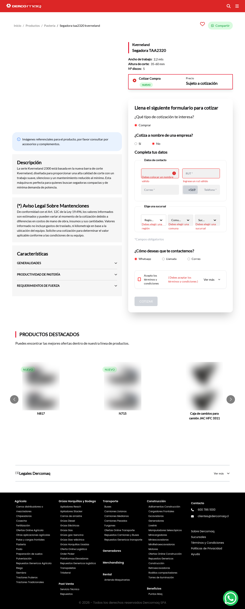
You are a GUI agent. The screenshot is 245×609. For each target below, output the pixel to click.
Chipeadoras (24, 516)
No (156, 143)
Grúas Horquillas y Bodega (77, 501)
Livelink (152, 525)
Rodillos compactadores (162, 572)
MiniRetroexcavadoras (161, 544)
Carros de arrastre (71, 516)
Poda (19, 549)
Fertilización (23, 525)
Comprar (143, 125)
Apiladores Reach (70, 506)
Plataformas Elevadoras (74, 558)
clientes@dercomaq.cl (213, 516)
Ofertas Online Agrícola (29, 530)
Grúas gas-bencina (71, 535)
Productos (33, 25)
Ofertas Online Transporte (119, 530)
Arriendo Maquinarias (117, 579)
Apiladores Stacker (71, 511)
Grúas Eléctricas (69, 525)
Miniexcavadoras (158, 539)
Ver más (212, 279)
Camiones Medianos (116, 516)
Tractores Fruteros (26, 577)
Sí (138, 143)
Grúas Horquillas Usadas (74, 544)
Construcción (156, 501)
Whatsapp (143, 258)
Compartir (220, 25)
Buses (107, 506)
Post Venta (66, 584)
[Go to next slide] (230, 399)
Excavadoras (156, 516)
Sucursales (198, 537)
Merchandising (113, 563)
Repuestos (66, 594)
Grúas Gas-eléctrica (72, 539)
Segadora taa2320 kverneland (80, 25)
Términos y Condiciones (207, 543)
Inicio (17, 25)
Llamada (169, 258)
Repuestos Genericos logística (78, 563)
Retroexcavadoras (159, 568)
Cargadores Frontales (161, 511)
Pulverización (24, 558)
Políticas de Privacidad (206, 548)
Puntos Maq (155, 594)
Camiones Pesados (115, 520)
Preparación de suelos (29, 553)
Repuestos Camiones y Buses (121, 535)
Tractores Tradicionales (30, 582)
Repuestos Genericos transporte (123, 539)
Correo (193, 258)
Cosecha (21, 520)
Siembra (21, 572)
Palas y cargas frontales (30, 539)
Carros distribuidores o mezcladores (29, 509)
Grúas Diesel (67, 520)
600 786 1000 (206, 510)
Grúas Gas (66, 530)
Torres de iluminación (161, 577)
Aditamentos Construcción (164, 506)
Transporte (110, 501)
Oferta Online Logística (73, 549)
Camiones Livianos (115, 511)
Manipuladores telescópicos (165, 530)
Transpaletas (68, 568)
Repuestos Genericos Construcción (160, 561)
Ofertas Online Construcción (165, 553)
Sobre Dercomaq (202, 531)
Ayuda (195, 554)
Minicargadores (157, 535)
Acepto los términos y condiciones (151, 279)
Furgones (109, 525)
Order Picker (67, 553)
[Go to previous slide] (14, 399)
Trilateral (65, 572)
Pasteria (49, 25)
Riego (19, 568)
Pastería (21, 544)
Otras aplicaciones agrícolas (33, 535)
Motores (153, 549)
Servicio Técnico (69, 589)
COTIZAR (146, 301)
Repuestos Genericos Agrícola (33, 563)
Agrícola (20, 501)
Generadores (112, 551)
